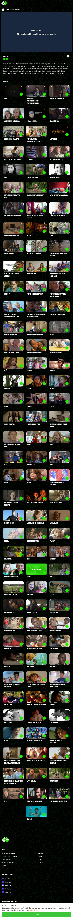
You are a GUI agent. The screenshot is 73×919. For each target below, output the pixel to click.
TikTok (6, 878)
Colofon (4, 866)
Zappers (40, 859)
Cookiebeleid (6, 859)
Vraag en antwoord (8, 853)
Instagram (7, 882)
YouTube (6, 885)
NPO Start (7, 892)
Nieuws (40, 853)
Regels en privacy (8, 863)
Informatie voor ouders (10, 856)
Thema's (40, 856)
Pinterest (6, 888)
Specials (40, 863)
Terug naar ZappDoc (12, 10)
